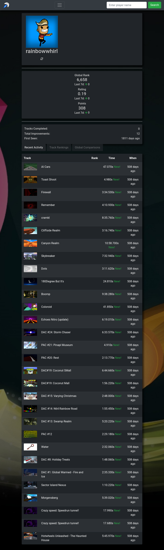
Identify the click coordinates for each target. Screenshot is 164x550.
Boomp (45, 294)
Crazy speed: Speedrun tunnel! (60, 510)
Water (45, 447)
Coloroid (46, 306)
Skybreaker (48, 256)
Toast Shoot (48, 179)
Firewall (46, 192)
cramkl (45, 217)
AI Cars (45, 166)
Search (154, 5)
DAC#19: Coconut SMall (56, 370)
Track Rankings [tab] (59, 147)
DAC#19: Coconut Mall (55, 383)
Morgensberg (49, 497)
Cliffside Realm (50, 230)
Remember (48, 205)
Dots (44, 268)
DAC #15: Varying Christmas (58, 396)
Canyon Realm (50, 243)
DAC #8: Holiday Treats (55, 459)
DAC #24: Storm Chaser (56, 332)
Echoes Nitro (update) (54, 319)
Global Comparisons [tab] (87, 147)
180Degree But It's (52, 281)
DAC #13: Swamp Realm (56, 421)
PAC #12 (46, 434)
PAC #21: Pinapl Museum (57, 345)
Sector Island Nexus (53, 485)
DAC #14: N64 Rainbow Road (59, 408)
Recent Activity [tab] (33, 147)
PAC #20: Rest (50, 357)
